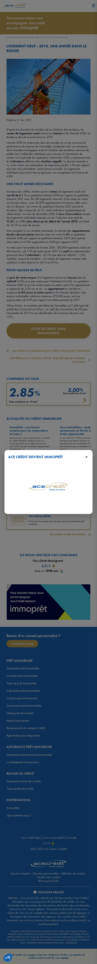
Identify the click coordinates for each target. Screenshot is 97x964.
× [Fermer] (86, 457)
